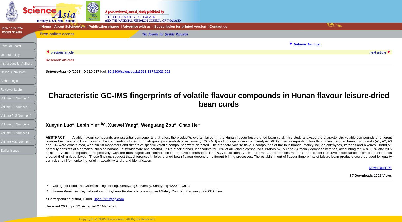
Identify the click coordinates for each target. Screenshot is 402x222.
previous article (62, 52)
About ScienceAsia (69, 26)
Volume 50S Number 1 (16, 142)
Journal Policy (10, 55)
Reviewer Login (11, 89)
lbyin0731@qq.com (109, 199)
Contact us (218, 26)
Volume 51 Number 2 (15, 124)
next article (378, 52)
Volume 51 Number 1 (15, 133)
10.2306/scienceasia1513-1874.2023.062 (139, 71)
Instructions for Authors (16, 63)
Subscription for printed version (180, 26)
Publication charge (103, 26)
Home (46, 26)
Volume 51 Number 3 (15, 107)
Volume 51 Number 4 (15, 98)
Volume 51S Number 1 (16, 116)
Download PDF (380, 168)
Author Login (9, 81)
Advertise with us (137, 26)
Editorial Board (11, 46)
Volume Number (308, 44)
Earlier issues (10, 150)
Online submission (13, 72)
